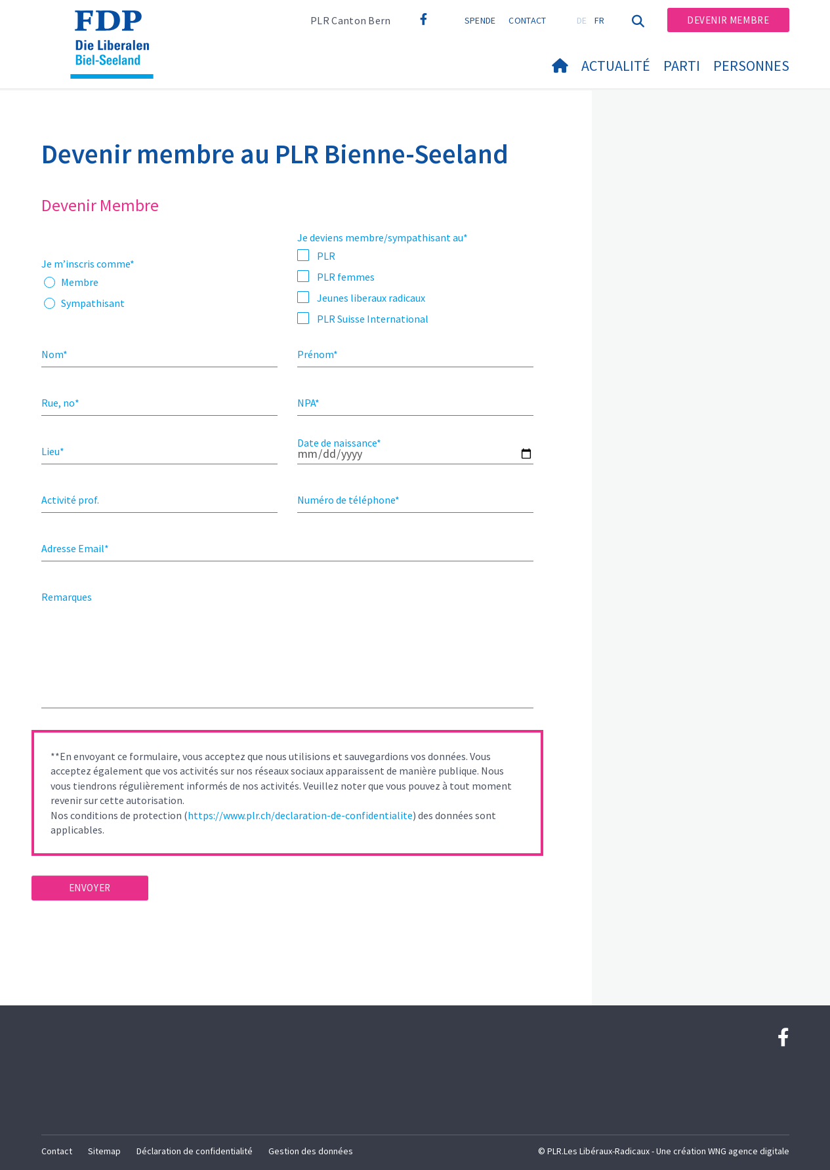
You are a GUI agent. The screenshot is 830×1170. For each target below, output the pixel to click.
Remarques (66, 596)
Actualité (615, 65)
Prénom (317, 354)
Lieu (52, 451)
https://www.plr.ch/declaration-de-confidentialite (300, 815)
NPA (308, 402)
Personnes (751, 65)
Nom (54, 354)
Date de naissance (339, 442)
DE (582, 20)
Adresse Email (75, 548)
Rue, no (60, 402)
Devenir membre (728, 20)
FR (599, 20)
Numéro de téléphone (348, 499)
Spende (480, 20)
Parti (681, 65)
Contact (527, 20)
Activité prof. (70, 499)
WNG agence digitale (748, 1151)
